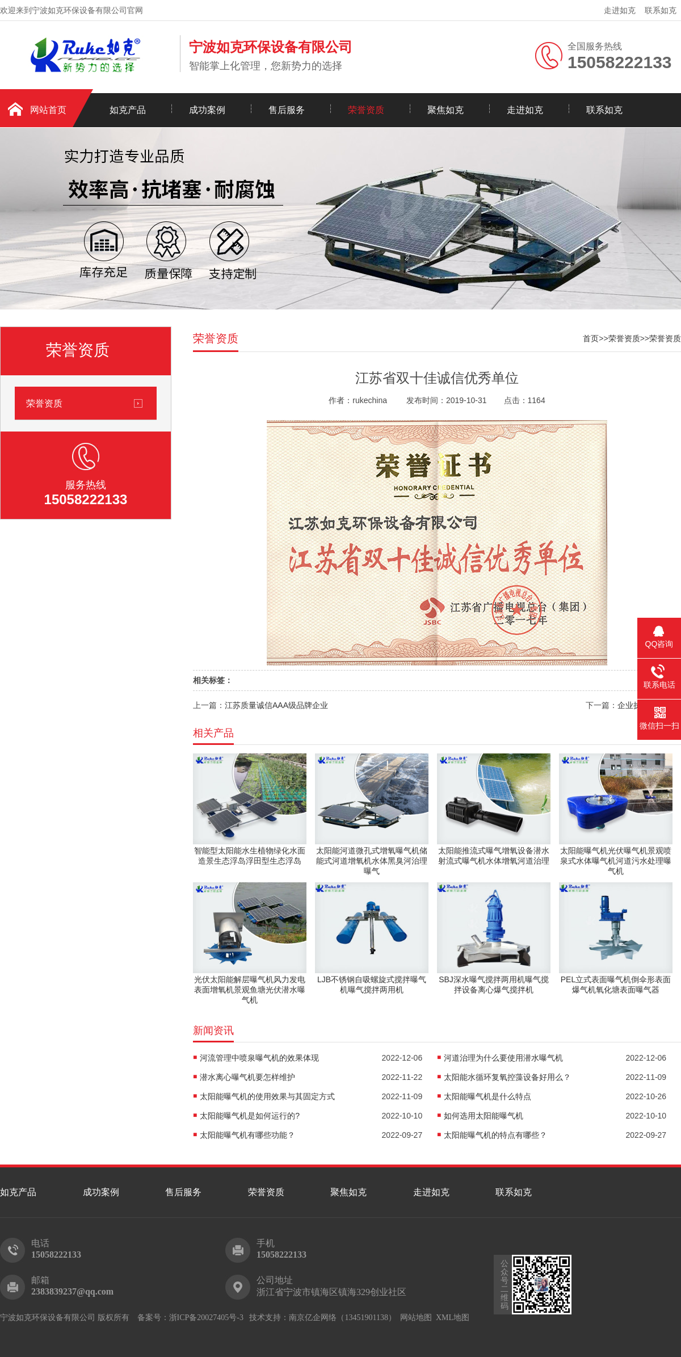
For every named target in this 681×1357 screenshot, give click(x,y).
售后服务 (286, 110)
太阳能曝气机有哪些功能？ (247, 1135)
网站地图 (416, 1317)
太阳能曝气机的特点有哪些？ (495, 1135)
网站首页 (48, 110)
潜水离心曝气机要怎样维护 (247, 1077)
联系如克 (660, 10)
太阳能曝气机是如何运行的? (250, 1115)
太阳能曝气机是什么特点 (487, 1096)
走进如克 (620, 10)
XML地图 (452, 1317)
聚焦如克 (445, 110)
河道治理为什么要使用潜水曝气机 (503, 1057)
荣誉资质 (366, 110)
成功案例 (207, 110)
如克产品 (128, 110)
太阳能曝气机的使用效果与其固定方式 (267, 1096)
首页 (591, 338)
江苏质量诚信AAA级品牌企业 (276, 705)
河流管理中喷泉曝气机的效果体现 (259, 1057)
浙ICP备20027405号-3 (206, 1317)
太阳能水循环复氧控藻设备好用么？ (507, 1077)
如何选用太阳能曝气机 (483, 1115)
